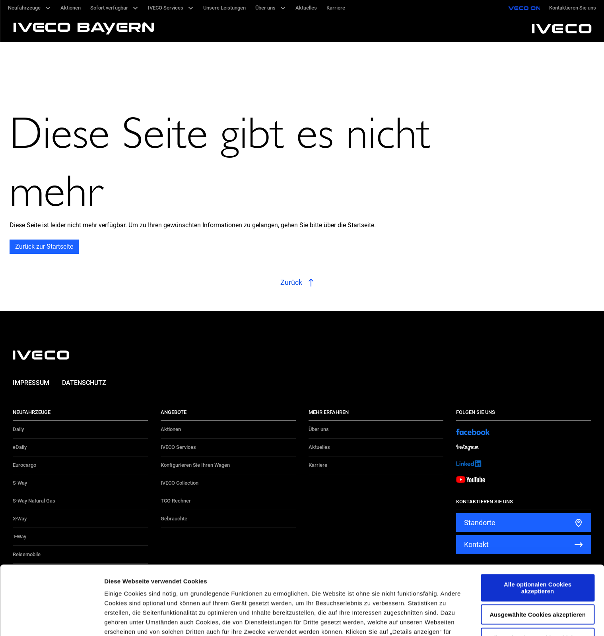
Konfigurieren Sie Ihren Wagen (195, 465)
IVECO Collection (179, 483)
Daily (18, 429)
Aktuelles (319, 447)
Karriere (318, 465)
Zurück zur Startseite (44, 246)
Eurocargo (24, 465)
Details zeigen (423, 620)
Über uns (319, 429)
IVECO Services (178, 447)
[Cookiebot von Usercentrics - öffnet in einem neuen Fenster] (51, 620)
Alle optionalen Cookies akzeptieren (537, 523)
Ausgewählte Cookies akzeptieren (537, 550)
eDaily (20, 447)
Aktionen (171, 429)
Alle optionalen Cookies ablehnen (537, 573)
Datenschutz (84, 383)
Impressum (31, 383)
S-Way (20, 483)
